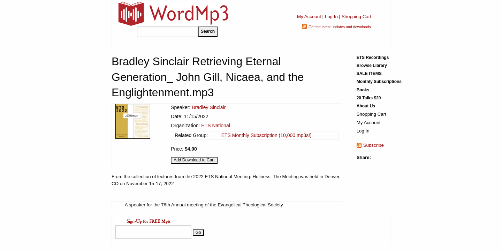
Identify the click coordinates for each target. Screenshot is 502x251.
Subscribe (373, 145)
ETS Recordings (373, 57)
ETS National (215, 125)
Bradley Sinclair (209, 107)
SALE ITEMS (369, 73)
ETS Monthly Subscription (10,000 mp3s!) (266, 135)
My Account (309, 16)
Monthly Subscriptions (379, 81)
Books (363, 90)
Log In (331, 16)
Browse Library (372, 65)
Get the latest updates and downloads (340, 27)
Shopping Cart (356, 16)
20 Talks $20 (369, 98)
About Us (366, 106)
